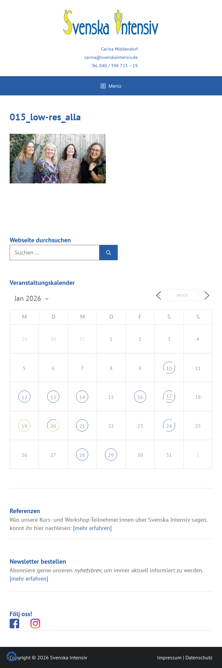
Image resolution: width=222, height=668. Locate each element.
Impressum (169, 657)
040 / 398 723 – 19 (118, 65)
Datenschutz (198, 657)
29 (111, 455)
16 (140, 397)
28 (82, 455)
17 (169, 396)
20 (53, 426)
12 (24, 397)
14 (82, 397)
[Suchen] (108, 252)
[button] (11, 656)
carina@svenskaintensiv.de (111, 57)
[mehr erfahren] (92, 528)
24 (169, 426)
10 (169, 368)
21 (82, 426)
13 (53, 397)
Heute (183, 295)
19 (24, 426)
